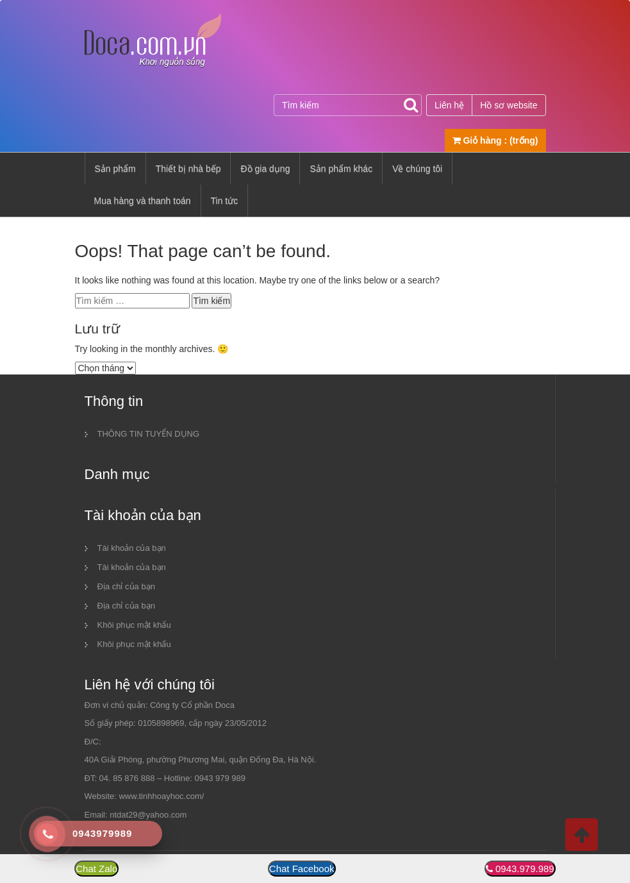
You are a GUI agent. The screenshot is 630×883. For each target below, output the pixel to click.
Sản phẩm (115, 169)
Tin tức (224, 201)
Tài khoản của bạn (131, 548)
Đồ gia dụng (265, 169)
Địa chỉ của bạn (126, 586)
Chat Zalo (96, 868)
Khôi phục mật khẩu (134, 625)
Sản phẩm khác (341, 169)
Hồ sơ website (508, 105)
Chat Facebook (302, 868)
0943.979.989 (524, 868)
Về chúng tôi (417, 169)
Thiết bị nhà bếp (188, 169)
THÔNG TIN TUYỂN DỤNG (148, 434)
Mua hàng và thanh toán (142, 201)
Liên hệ (449, 105)
